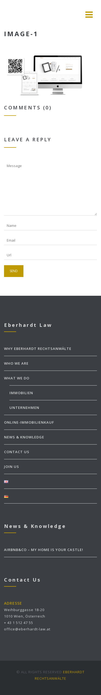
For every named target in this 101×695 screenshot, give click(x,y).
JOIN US (11, 466)
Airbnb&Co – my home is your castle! (43, 549)
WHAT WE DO (16, 378)
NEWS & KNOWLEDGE (24, 437)
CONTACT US (16, 451)
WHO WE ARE (16, 363)
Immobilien (21, 392)
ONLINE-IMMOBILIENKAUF (29, 422)
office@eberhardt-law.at (27, 629)
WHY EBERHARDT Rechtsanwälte (37, 348)
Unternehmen (24, 407)
